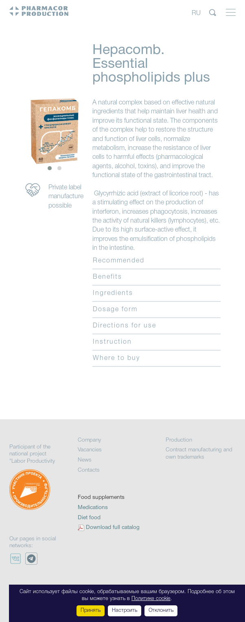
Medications (93, 507)
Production (179, 440)
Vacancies (90, 450)
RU (196, 13)
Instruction (112, 342)
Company (89, 440)
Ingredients (113, 293)
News (85, 460)
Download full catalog (113, 527)
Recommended (118, 261)
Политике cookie (151, 598)
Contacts (89, 470)
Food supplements (101, 497)
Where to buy (116, 358)
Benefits (107, 277)
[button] (50, 168)
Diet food (89, 517)
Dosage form (115, 309)
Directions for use (124, 326)
